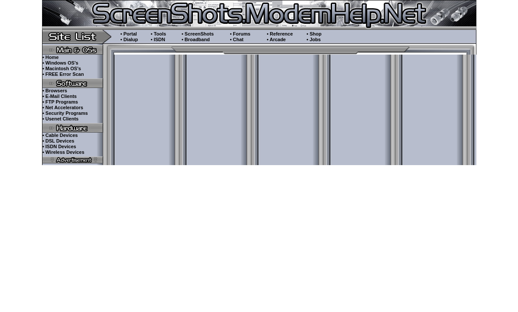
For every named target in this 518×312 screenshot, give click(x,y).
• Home (50, 57)
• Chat (236, 39)
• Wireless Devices (63, 152)
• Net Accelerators (62, 107)
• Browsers (54, 90)
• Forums (240, 33)
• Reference (280, 33)
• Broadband (196, 39)
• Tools (158, 33)
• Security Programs (65, 113)
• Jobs (313, 39)
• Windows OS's (60, 62)
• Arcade (276, 39)
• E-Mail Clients (59, 96)
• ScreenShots (198, 33)
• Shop (313, 33)
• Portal (129, 33)
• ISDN (158, 39)
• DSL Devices (58, 140)
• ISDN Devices (59, 146)
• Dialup (129, 39)
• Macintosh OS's (61, 68)
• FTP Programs (60, 101)
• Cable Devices (60, 135)
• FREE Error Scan (63, 74)
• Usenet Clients (60, 118)
